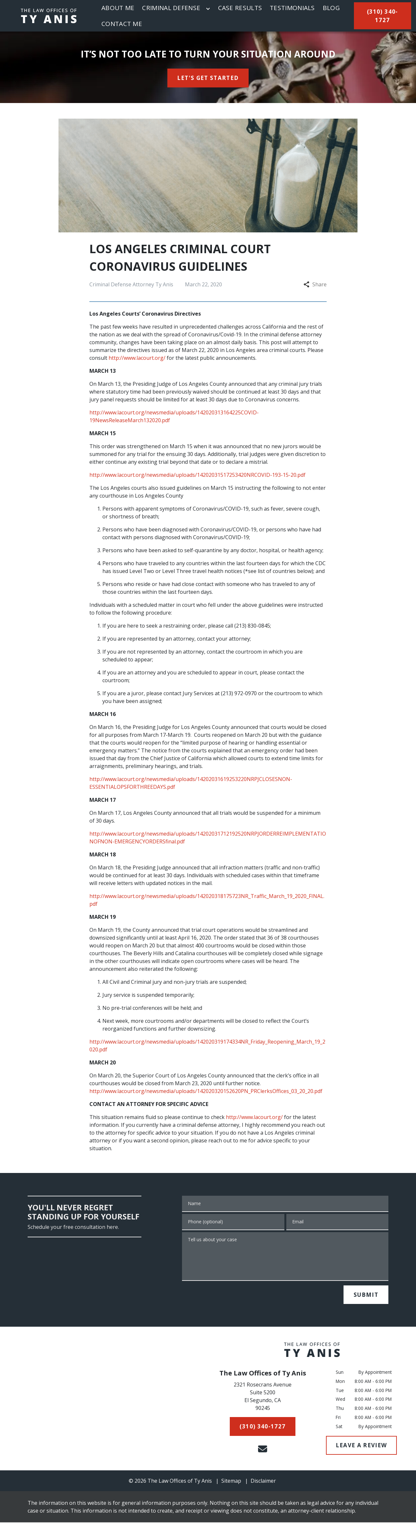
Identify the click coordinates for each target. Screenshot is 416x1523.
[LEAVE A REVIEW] (361, 1445)
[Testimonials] (292, 8)
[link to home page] (49, 15)
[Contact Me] (122, 24)
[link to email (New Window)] (262, 1449)
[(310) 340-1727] (382, 15)
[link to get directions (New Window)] (262, 1397)
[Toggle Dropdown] (208, 9)
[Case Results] (240, 8)
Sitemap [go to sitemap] (231, 1480)
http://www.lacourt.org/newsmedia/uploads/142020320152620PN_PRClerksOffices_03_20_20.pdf (205, 1091)
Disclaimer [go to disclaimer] (263, 1480)
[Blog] (331, 8)
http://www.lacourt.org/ (137, 357)
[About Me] (118, 8)
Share (315, 284)
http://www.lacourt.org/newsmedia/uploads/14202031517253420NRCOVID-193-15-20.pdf (197, 474)
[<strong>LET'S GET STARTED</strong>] (208, 78)
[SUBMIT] (366, 1294)
